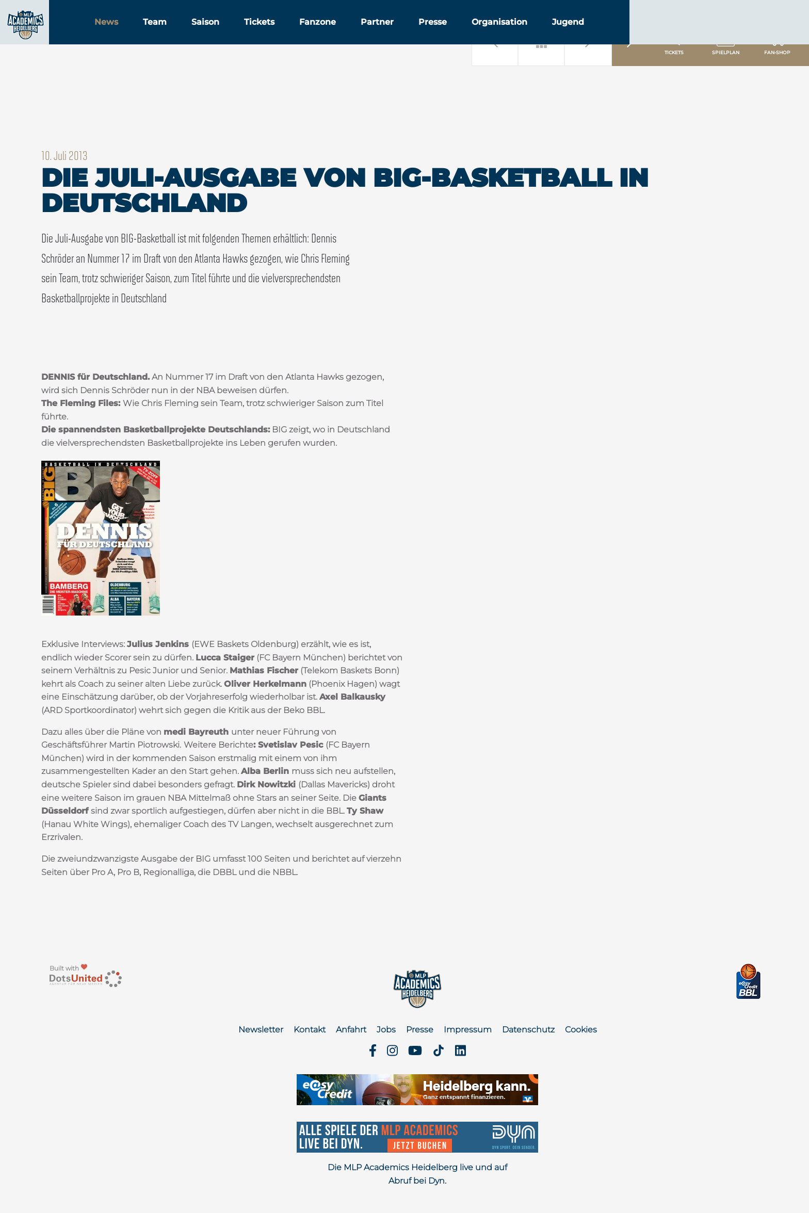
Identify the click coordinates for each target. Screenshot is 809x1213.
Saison (265, 35)
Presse (492, 35)
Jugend (627, 35)
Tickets (318, 35)
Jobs (386, 1029)
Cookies (581, 1029)
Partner (436, 35)
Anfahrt (351, 1029)
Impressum (468, 1029)
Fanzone (377, 35)
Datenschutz (528, 1029)
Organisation (559, 35)
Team (214, 35)
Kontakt (310, 1029)
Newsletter (260, 1029)
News (165, 35)
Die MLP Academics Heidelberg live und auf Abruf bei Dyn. (417, 1174)
